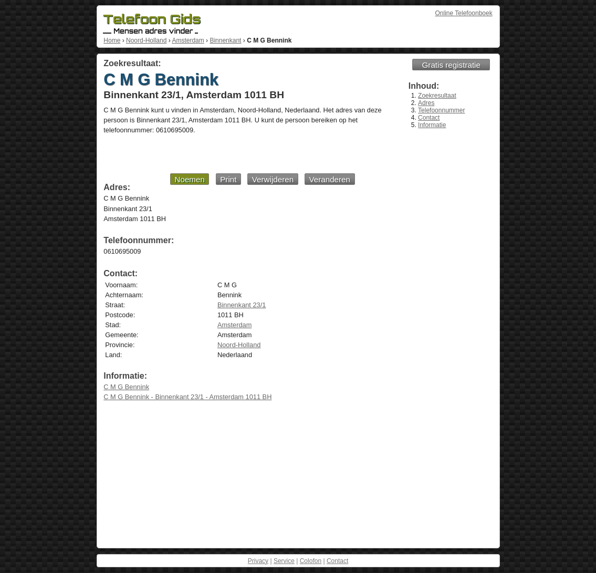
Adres (426, 103)
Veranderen (329, 179)
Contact (429, 117)
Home (111, 40)
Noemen (189, 179)
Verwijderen (273, 179)
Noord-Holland (146, 40)
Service (284, 561)
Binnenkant (225, 40)
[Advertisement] (229, 153)
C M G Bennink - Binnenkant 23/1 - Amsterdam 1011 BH (187, 397)
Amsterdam (188, 40)
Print (228, 179)
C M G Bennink (126, 387)
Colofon (310, 561)
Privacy (258, 561)
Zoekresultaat (437, 95)
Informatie (432, 125)
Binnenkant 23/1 (241, 305)
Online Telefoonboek (464, 13)
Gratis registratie (451, 64)
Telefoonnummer (441, 110)
